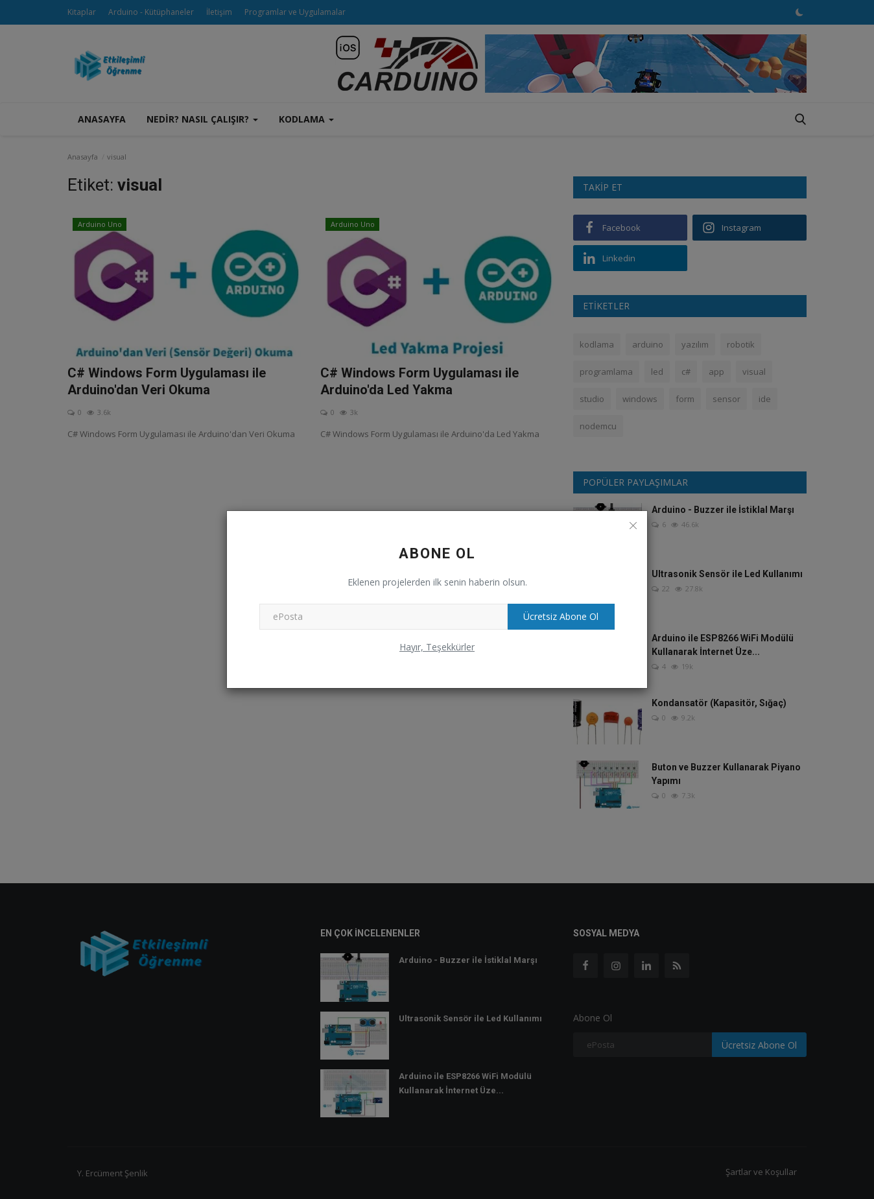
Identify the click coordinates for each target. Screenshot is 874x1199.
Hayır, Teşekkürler (437, 647)
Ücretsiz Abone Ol (557, 616)
